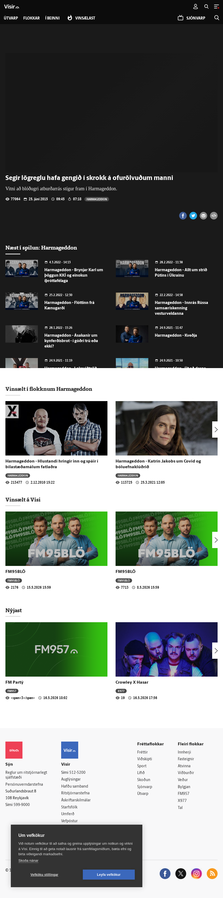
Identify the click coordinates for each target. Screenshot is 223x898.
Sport (141, 766)
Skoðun (143, 780)
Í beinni (52, 19)
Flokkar (31, 19)
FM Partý (14, 682)
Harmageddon (97, 199)
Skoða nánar (28, 860)
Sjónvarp (144, 787)
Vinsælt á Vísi (23, 500)
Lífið (141, 773)
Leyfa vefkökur (109, 875)
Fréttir (142, 752)
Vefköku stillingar (44, 875)
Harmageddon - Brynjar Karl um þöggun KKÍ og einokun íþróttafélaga (73, 275)
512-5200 (77, 773)
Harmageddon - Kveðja (176, 336)
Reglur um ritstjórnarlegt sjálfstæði (26, 775)
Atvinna (184, 766)
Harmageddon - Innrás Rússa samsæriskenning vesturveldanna (181, 308)
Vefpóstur (69, 821)
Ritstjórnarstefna (75, 793)
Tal (180, 808)
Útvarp (142, 794)
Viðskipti (144, 759)
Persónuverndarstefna (24, 785)
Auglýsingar (71, 780)
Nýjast (13, 610)
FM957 (12, 691)
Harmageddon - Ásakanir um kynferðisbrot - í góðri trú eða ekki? (71, 341)
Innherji (184, 752)
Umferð (67, 814)
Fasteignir (186, 759)
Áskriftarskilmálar (76, 800)
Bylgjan (184, 787)
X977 (121, 691)
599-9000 (22, 805)
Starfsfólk (69, 807)
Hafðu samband (74, 787)
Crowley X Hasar (132, 682)
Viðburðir (186, 773)
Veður (183, 780)
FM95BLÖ (15, 572)
